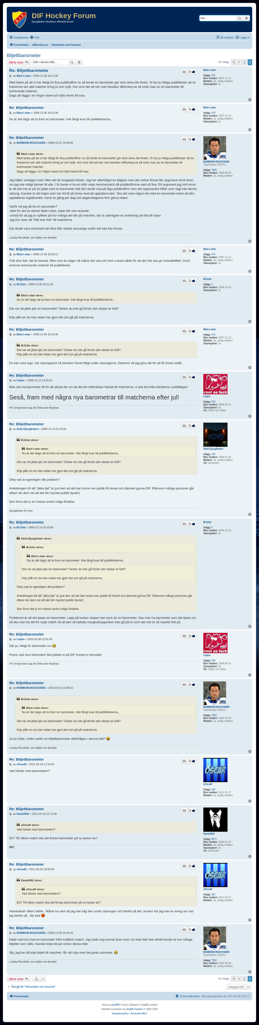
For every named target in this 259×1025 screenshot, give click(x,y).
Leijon (206, 396)
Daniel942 (209, 833)
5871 (214, 839)
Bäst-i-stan (209, 70)
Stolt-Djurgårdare (213, 449)
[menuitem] (34, 37)
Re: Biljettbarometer (28, 70)
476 (213, 75)
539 (213, 401)
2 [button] (244, 62)
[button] (233, 62)
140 (213, 454)
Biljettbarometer (24, 55)
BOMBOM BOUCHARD (216, 161)
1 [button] (239, 62)
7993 (214, 170)
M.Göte (207, 279)
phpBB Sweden (134, 1009)
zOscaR (207, 784)
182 (213, 789)
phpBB (115, 1004)
